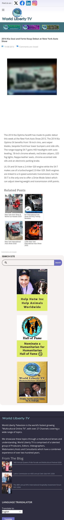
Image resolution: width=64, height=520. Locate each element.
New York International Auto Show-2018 (13, 243)
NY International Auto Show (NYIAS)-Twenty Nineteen (32, 216)
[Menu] (4, 10)
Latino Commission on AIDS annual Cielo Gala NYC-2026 (24, 466)
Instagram (34, 3)
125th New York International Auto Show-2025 (33, 243)
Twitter (16, 3)
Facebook (22, 3)
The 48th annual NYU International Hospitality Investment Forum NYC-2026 (31, 470)
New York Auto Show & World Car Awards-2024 (13, 215)
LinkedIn (28, 3)
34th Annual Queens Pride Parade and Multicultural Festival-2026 (28, 462)
